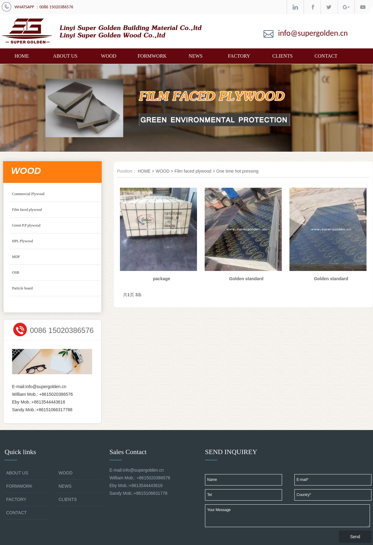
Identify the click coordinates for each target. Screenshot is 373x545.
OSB (15, 272)
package (161, 278)
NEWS (196, 56)
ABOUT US (65, 56)
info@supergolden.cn (313, 33)
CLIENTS (283, 56)
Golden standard (246, 278)
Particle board (22, 288)
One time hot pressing (237, 171)
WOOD (109, 56)
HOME (21, 56)
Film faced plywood (27, 209)
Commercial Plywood (28, 194)
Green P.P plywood (26, 225)
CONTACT (325, 56)
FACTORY (239, 56)
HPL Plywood (22, 241)
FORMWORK (151, 56)
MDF (16, 257)
